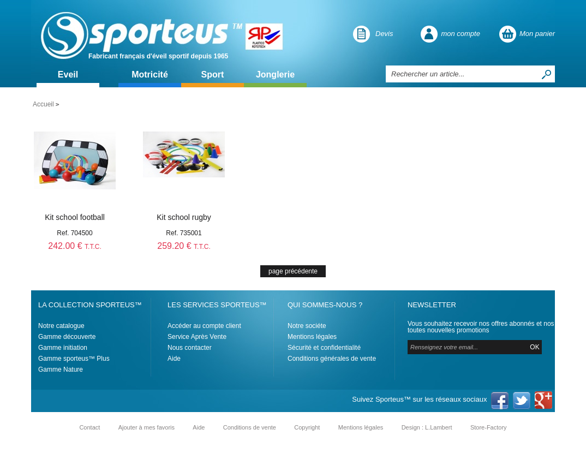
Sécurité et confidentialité (324, 347)
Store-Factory (488, 427)
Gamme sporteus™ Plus (74, 358)
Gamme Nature (60, 369)
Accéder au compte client (204, 326)
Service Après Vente (197, 337)
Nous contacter (190, 347)
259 (183, 246)
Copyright (307, 427)
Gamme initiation (62, 347)
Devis (384, 33)
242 (74, 246)
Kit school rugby (184, 217)
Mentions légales (312, 337)
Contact (89, 427)
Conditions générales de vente (332, 358)
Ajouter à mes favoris (146, 427)
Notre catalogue (61, 326)
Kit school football (75, 217)
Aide (174, 358)
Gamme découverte (66, 337)
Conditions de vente (249, 427)
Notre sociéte (307, 326)
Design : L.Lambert (427, 427)
